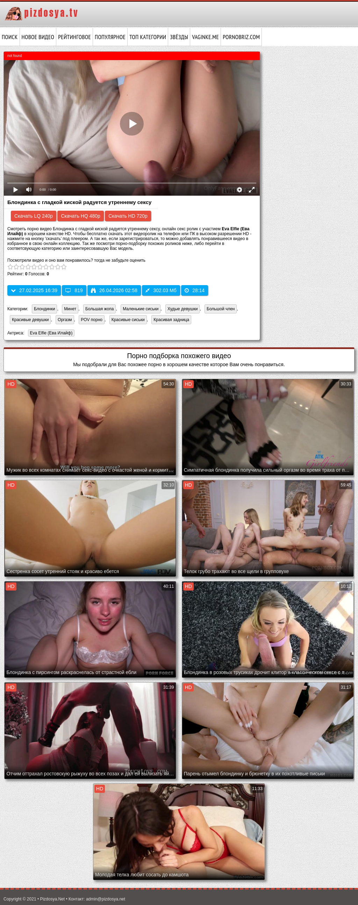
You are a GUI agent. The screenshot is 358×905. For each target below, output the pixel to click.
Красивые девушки (30, 319)
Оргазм (65, 319)
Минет (70, 308)
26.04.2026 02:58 (114, 290)
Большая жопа (99, 308)
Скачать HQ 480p (80, 216)
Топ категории (147, 37)
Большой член (221, 308)
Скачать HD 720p (128, 216)
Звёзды (179, 37)
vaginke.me (205, 37)
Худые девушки (182, 308)
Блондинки (44, 308)
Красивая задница (171, 319)
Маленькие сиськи (140, 308)
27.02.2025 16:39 (34, 290)
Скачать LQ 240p (33, 216)
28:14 (195, 290)
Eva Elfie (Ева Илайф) (50, 333)
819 (74, 290)
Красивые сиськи (128, 319)
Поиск (10, 37)
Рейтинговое (74, 37)
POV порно (91, 319)
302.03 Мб (160, 290)
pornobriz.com (241, 37)
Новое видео (38, 37)
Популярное (110, 37)
